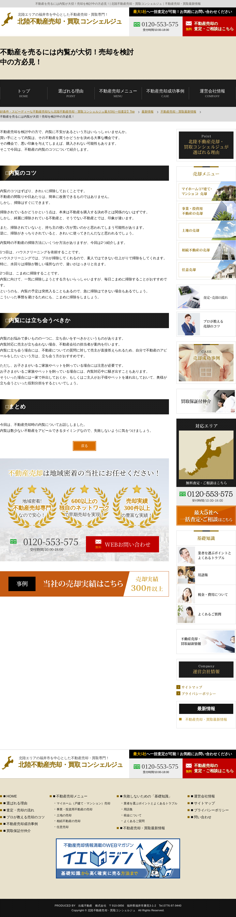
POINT (70, 93)
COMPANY (212, 93)
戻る (84, 446)
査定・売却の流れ (20, 810)
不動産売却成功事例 (22, 824)
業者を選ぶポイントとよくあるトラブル (150, 803)
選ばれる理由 (16, 803)
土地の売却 (64, 815)
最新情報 (148, 111)
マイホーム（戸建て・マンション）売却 (83, 803)
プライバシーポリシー (211, 810)
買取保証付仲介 (18, 831)
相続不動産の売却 (68, 821)
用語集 (128, 809)
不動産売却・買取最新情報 (178, 111)
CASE (165, 93)
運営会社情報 (204, 796)
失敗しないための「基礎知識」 (147, 796)
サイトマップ (204, 803)
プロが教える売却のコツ (25, 817)
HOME (23, 93)
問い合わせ (202, 817)
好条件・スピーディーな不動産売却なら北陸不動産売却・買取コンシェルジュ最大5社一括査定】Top (67, 111)
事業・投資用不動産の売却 (74, 809)
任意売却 (63, 827)
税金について (133, 815)
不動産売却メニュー (71, 796)
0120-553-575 (160, 24)
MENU (118, 93)
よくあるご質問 (134, 821)
